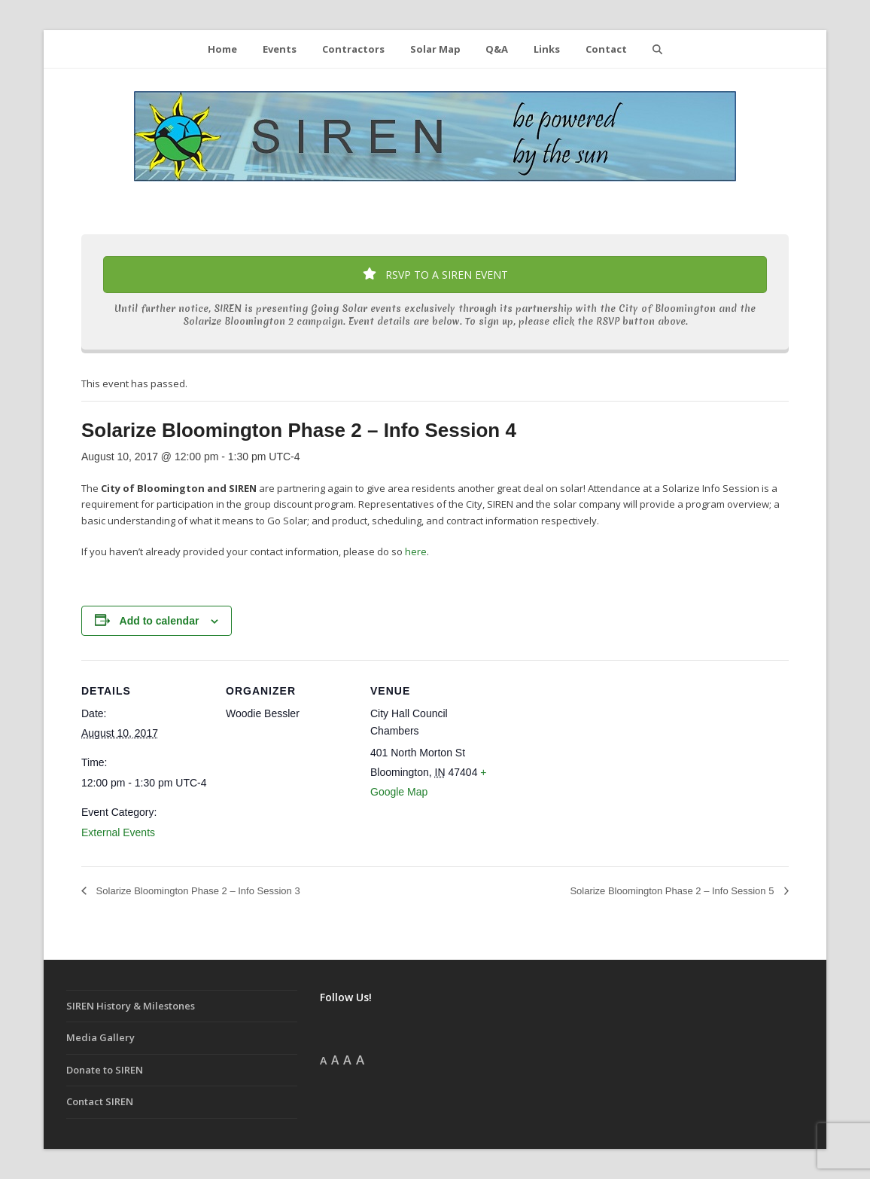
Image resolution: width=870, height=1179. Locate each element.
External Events (118, 832)
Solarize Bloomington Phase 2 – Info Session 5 (673, 890)
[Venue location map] (594, 763)
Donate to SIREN (104, 1070)
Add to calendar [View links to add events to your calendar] (159, 621)
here (416, 551)
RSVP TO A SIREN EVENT (435, 274)
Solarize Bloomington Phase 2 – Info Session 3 (196, 890)
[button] (657, 49)
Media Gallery (100, 1037)
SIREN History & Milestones (130, 1006)
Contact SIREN (99, 1101)
